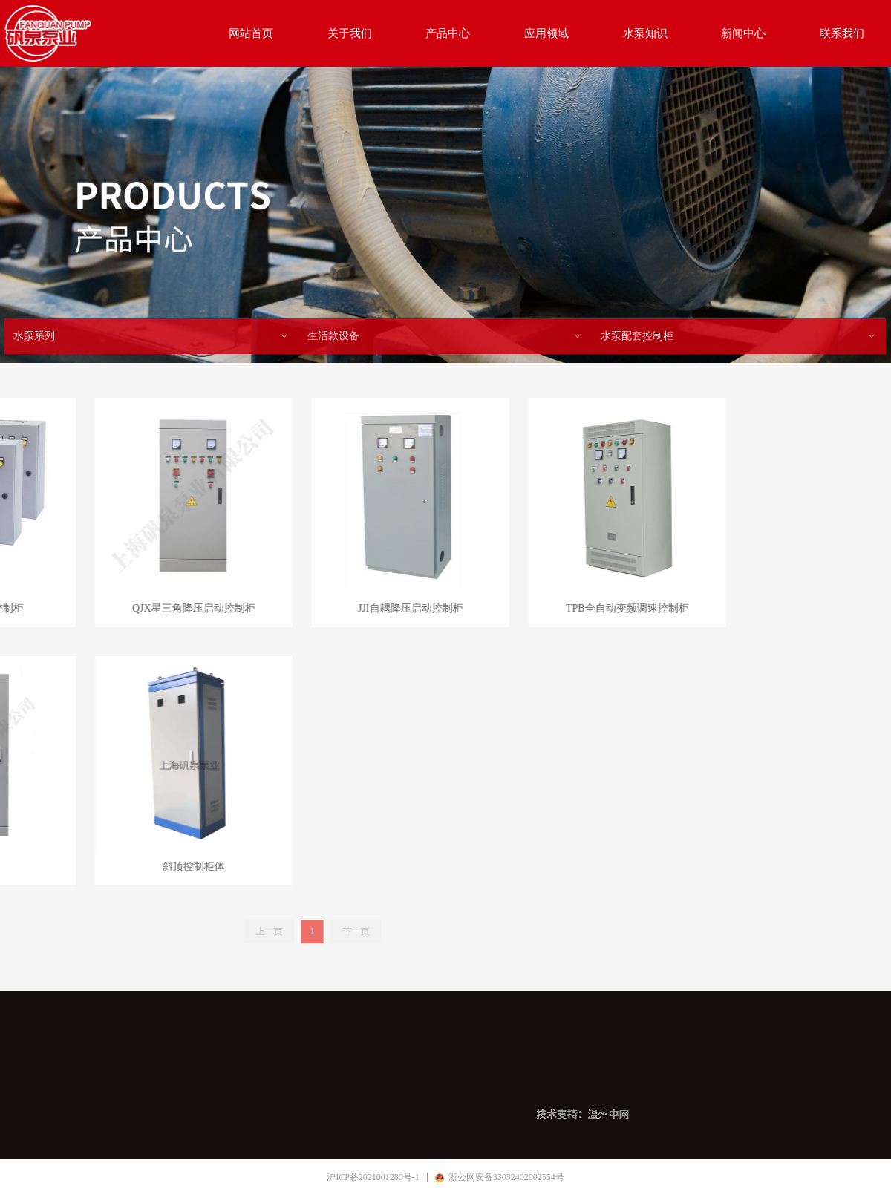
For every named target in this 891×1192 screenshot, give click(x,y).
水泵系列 (151, 336)
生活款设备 (445, 336)
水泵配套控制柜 (739, 336)
